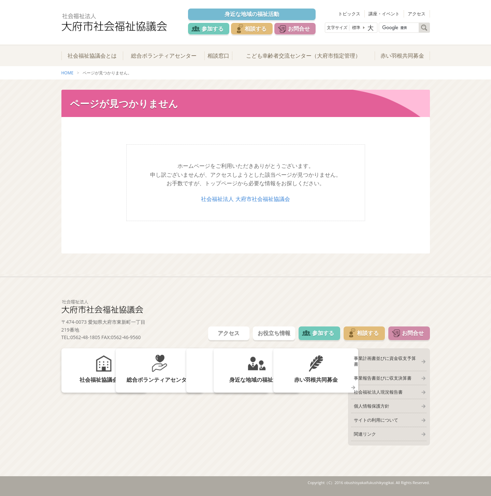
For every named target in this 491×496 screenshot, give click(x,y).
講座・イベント (385, 14)
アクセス (417, 14)
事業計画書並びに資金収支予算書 (386, 360)
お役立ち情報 (270, 335)
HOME (67, 74)
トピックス (352, 14)
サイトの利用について (375, 417)
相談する (257, 28)
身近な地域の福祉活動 (252, 14)
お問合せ (301, 28)
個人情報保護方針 (371, 403)
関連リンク (364, 432)
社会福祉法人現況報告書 (377, 389)
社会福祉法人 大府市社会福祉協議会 (245, 200)
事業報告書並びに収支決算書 (382, 374)
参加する (212, 28)
